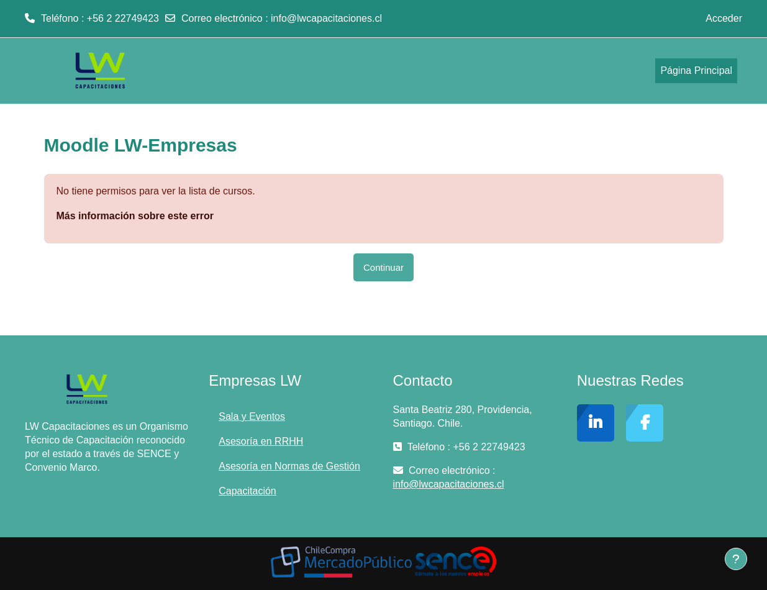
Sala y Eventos (252, 416)
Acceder (724, 18)
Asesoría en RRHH (261, 441)
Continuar (383, 267)
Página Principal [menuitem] (696, 70)
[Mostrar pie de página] (736, 559)
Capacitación (247, 491)
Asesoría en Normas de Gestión (289, 466)
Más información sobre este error (135, 216)
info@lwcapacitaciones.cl (326, 18)
